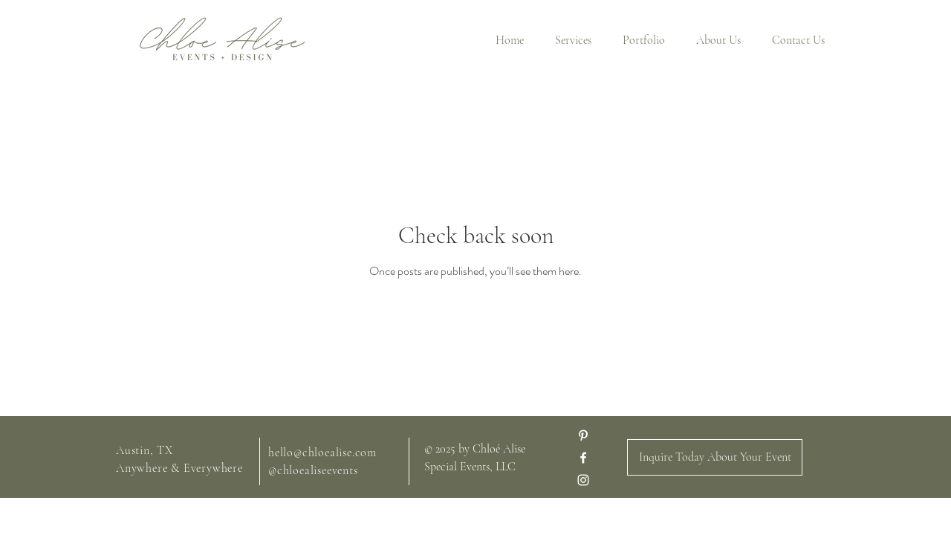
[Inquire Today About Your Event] (714, 457)
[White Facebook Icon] (583, 457)
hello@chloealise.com (322, 452)
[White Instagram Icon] (583, 480)
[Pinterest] (583, 435)
